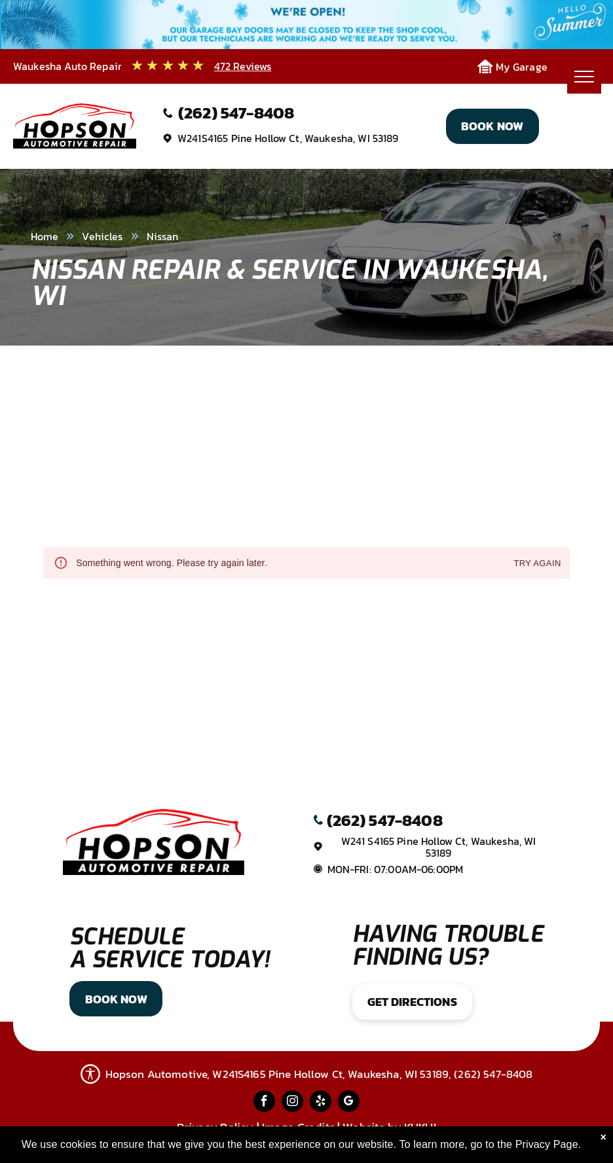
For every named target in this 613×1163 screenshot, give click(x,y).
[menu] (584, 77)
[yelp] (320, 1102)
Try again (537, 564)
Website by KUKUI (389, 1127)
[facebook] (264, 1102)
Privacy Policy (215, 1127)
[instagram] (292, 1102)
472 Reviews (243, 66)
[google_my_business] (349, 1102)
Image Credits (298, 1127)
